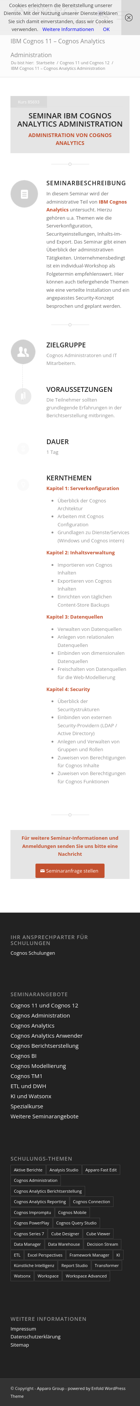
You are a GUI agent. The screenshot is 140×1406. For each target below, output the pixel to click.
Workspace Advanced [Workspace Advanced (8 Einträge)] (86, 1276)
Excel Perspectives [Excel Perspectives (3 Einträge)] (45, 1255)
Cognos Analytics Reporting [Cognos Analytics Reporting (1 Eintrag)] (40, 1201)
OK (106, 29)
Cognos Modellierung (38, 1065)
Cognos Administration (40, 1015)
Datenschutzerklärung (35, 1336)
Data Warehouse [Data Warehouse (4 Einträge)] (64, 1244)
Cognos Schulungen (32, 953)
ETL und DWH (28, 1086)
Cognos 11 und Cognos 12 (44, 1005)
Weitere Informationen (68, 29)
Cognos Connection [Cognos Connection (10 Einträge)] (92, 1201)
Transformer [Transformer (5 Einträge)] (107, 1265)
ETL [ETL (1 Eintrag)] (17, 1255)
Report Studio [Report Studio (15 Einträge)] (74, 1265)
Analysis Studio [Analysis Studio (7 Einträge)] (64, 1170)
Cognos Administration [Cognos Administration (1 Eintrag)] (35, 1180)
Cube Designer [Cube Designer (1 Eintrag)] (65, 1233)
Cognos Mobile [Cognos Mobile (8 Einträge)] (72, 1212)
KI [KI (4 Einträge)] (118, 1255)
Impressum (23, 1328)
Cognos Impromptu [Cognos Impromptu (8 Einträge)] (32, 1212)
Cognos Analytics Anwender (46, 1035)
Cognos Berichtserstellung (44, 1045)
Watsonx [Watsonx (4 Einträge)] (22, 1276)
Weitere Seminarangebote (44, 1116)
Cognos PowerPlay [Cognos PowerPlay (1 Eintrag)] (31, 1223)
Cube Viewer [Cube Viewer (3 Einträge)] (98, 1233)
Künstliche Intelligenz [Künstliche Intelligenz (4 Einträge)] (34, 1265)
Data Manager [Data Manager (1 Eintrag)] (27, 1244)
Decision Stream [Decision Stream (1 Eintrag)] (102, 1244)
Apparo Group (50, 1388)
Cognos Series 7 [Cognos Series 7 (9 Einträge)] (29, 1233)
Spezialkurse (26, 1106)
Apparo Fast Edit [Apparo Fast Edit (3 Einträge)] (101, 1170)
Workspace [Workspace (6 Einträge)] (48, 1276)
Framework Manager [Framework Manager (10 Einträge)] (89, 1255)
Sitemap (19, 1344)
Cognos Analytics (32, 1025)
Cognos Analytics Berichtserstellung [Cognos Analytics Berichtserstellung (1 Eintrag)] (48, 1191)
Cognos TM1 (26, 1076)
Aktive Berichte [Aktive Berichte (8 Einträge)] (28, 1170)
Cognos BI (23, 1055)
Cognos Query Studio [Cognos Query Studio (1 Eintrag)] (76, 1223)
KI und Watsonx (31, 1096)
